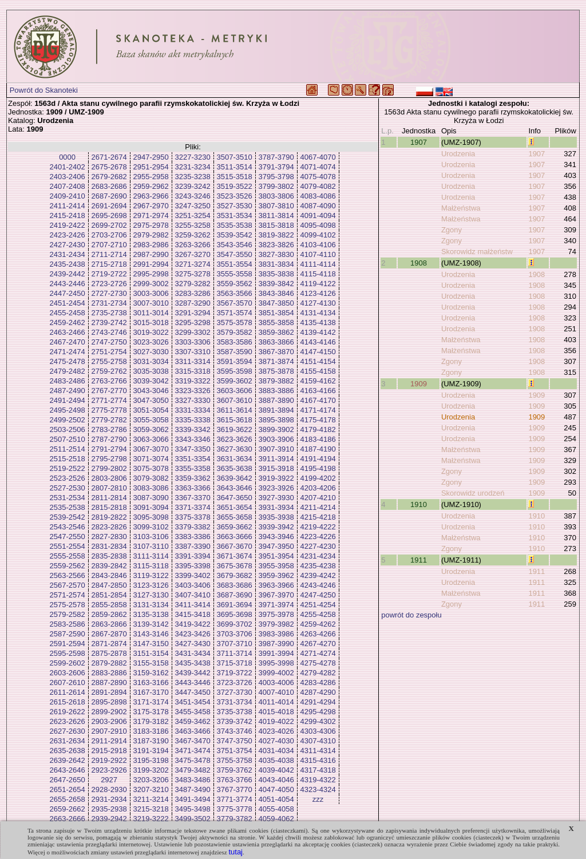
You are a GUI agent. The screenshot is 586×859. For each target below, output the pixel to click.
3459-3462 (193, 721)
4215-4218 (318, 517)
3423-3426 (193, 634)
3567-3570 (234, 303)
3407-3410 (193, 595)
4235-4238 (318, 565)
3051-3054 (151, 410)
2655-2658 (67, 799)
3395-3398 (193, 565)
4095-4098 (318, 225)
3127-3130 (151, 595)
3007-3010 (151, 303)
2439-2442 (67, 274)
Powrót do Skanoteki (44, 90)
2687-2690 (109, 196)
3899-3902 (276, 429)
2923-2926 (109, 770)
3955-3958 (276, 565)
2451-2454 (67, 303)
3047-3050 (151, 400)
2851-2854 (109, 595)
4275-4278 (318, 663)
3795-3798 (276, 176)
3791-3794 (276, 167)
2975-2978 (151, 225)
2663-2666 (67, 818)
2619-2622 (67, 711)
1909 (418, 383)
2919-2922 (109, 760)
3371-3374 (193, 507)
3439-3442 (193, 672)
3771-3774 (234, 799)
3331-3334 (193, 410)
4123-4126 (318, 293)
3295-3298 (193, 322)
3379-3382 (193, 526)
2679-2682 (109, 176)
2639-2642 (67, 760)
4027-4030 (276, 741)
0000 (67, 157)
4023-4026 (276, 731)
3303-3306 (193, 342)
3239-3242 (193, 186)
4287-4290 (318, 692)
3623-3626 (234, 439)
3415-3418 (193, 614)
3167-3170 (151, 692)
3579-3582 (234, 332)
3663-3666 (234, 536)
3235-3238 (193, 176)
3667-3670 (234, 546)
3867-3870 (276, 351)
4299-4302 (318, 721)
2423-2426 (67, 235)
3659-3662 (234, 526)
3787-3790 (276, 157)
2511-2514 (67, 449)
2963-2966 (151, 196)
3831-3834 (276, 264)
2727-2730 (109, 293)
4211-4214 (318, 507)
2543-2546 (67, 526)
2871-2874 (109, 643)
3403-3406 (193, 585)
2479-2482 (67, 371)
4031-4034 (276, 750)
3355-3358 (193, 468)
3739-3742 (234, 721)
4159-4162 (318, 381)
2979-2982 (151, 235)
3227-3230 (193, 157)
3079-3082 (151, 478)
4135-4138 (318, 322)
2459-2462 (67, 322)
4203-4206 (318, 488)
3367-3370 (193, 497)
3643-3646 (234, 488)
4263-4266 (318, 634)
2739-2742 (109, 322)
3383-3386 (193, 536)
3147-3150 (151, 643)
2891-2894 (109, 692)
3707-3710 (234, 643)
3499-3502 (193, 818)
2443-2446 (67, 283)
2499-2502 (67, 419)
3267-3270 (193, 254)
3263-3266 (193, 244)
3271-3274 (193, 264)
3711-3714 (234, 653)
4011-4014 (276, 702)
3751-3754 (234, 750)
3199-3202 (151, 770)
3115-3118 (151, 565)
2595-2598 (67, 653)
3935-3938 (276, 517)
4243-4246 (318, 585)
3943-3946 (276, 536)
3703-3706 (234, 634)
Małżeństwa (461, 208)
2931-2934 (109, 799)
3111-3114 (151, 556)
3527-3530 (234, 205)
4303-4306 (318, 731)
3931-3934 (276, 507)
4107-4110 (318, 254)
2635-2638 (67, 750)
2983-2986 (151, 244)
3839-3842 (276, 283)
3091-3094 (151, 507)
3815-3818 (276, 225)
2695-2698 (109, 215)
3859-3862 (276, 332)
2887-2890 (109, 682)
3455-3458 (193, 711)
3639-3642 (234, 478)
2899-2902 (109, 711)
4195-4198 (318, 468)
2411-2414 (67, 205)
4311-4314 (318, 750)
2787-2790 (109, 439)
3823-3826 (276, 244)
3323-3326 (193, 390)
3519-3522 (234, 186)
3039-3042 (151, 381)
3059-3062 (151, 429)
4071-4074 (318, 167)
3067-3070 (151, 449)
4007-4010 (276, 692)
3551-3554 (234, 264)
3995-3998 (276, 663)
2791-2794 (109, 449)
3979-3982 (276, 624)
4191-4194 (318, 458)
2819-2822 (109, 517)
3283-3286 (193, 293)
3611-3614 (234, 410)
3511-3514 (234, 167)
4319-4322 (318, 779)
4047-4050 (276, 789)
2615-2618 (67, 702)
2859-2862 (109, 614)
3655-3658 (234, 517)
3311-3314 (193, 361)
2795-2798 (109, 458)
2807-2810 (109, 488)
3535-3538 (234, 225)
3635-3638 (234, 468)
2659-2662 (67, 809)
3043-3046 (151, 390)
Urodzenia (458, 153)
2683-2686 (109, 186)
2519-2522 (67, 468)
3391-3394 (193, 556)
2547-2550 (67, 536)
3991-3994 (276, 653)
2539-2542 (67, 517)
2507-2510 (67, 439)
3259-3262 (193, 235)
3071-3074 (151, 458)
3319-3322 (193, 381)
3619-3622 (234, 429)
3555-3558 (234, 274)
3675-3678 (234, 565)
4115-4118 (318, 274)
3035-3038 (151, 371)
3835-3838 (276, 274)
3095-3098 (151, 517)
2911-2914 (109, 741)
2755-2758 (109, 361)
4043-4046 (276, 779)
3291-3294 (193, 312)
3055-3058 (151, 419)
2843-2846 (109, 575)
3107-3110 (151, 546)
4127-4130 (318, 303)
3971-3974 (276, 604)
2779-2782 (109, 419)
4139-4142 (318, 332)
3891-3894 (276, 410)
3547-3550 (234, 254)
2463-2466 (67, 332)
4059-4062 (276, 818)
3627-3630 (234, 449)
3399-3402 (193, 575)
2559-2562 (67, 565)
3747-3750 (234, 741)
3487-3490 (193, 789)
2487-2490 (67, 390)
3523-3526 (234, 196)
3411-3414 (193, 604)
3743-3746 (234, 731)
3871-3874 (276, 361)
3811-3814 (276, 215)
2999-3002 (151, 283)
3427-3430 (193, 643)
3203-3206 (151, 779)
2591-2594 (67, 643)
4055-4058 (276, 809)
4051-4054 (276, 799)
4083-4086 (318, 196)
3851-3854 (276, 312)
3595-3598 (234, 371)
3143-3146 (151, 634)
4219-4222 (318, 526)
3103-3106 (151, 536)
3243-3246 (193, 196)
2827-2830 (109, 536)
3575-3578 (234, 322)
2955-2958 (151, 176)
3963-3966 (276, 585)
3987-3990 (276, 643)
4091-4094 (318, 215)
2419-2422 (67, 225)
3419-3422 (193, 624)
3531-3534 (234, 215)
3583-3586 (234, 342)
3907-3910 (276, 449)
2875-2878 (109, 653)
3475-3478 (193, 760)
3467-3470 (193, 741)
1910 (418, 504)
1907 (418, 142)
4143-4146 (318, 342)
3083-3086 (151, 488)
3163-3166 (151, 682)
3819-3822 (276, 235)
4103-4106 (318, 244)
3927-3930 (276, 497)
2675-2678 (109, 167)
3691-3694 (234, 604)
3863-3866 (276, 342)
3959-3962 (276, 575)
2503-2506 (67, 429)
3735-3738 (234, 711)
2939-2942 (109, 818)
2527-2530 (67, 488)
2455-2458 (67, 312)
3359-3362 (193, 478)
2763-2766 (109, 381)
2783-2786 (109, 429)
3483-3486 (193, 779)
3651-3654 (234, 507)
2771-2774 (109, 400)
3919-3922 (276, 478)
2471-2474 (67, 351)
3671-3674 (234, 556)
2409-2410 (67, 196)
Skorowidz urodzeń (473, 493)
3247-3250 (193, 205)
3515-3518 (234, 176)
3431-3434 (193, 653)
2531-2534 (67, 497)
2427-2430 (67, 244)
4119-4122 (318, 283)
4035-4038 (276, 760)
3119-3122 (151, 575)
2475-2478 (67, 361)
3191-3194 (151, 750)
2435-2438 (67, 264)
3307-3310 (193, 351)
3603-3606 (234, 390)
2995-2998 (151, 274)
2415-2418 (67, 215)
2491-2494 (67, 400)
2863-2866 (109, 624)
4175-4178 (318, 419)
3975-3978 (276, 614)
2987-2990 (151, 254)
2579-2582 (67, 614)
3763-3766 (234, 779)
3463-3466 (193, 731)
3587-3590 (234, 351)
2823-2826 (109, 526)
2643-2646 (67, 770)
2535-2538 (67, 507)
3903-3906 (276, 439)
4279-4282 (318, 672)
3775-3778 (234, 809)
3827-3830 (276, 254)
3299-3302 (193, 332)
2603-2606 (67, 672)
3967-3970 (276, 595)
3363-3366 (193, 488)
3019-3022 (151, 332)
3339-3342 (193, 429)
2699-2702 (109, 225)
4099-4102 (318, 235)
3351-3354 (193, 458)
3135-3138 (151, 614)
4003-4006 (276, 682)
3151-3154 (151, 653)
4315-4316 (318, 760)
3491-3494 (193, 799)
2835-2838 (109, 556)
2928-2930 (109, 789)
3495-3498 (193, 809)
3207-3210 (151, 789)
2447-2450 (67, 293)
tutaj (235, 852)
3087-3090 (151, 497)
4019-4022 (276, 721)
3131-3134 (151, 604)
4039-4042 (276, 770)
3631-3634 (234, 458)
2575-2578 (67, 604)
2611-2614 (67, 692)
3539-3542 (234, 235)
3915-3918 (276, 468)
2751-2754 (109, 351)
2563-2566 (67, 575)
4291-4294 (318, 702)
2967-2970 (151, 205)
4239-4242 (318, 575)
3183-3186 (151, 731)
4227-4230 (318, 546)
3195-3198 (151, 760)
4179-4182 (318, 429)
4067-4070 (318, 157)
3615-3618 (234, 419)
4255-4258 (318, 614)
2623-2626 (67, 721)
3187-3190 (151, 741)
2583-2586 (67, 624)
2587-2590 (67, 634)
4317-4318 (318, 770)
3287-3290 (193, 303)
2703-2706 (109, 235)
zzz (318, 799)
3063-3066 (151, 439)
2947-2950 (151, 157)
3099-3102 (151, 526)
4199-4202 (318, 478)
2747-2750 (109, 342)
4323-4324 (318, 789)
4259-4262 (318, 624)
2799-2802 (109, 468)
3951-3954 (276, 556)
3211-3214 (151, 799)
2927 (109, 779)
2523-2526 (67, 478)
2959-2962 (151, 186)
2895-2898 (109, 702)
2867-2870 (109, 634)
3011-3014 (151, 312)
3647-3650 (234, 497)
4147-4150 (318, 351)
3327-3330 (193, 400)
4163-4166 (318, 390)
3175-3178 (151, 711)
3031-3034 (151, 361)
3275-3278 (193, 274)
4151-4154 (318, 361)
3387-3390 (193, 546)
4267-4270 (318, 643)
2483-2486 (67, 381)
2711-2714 (109, 254)
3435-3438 (193, 663)
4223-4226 (318, 536)
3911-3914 (276, 458)
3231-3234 (193, 167)
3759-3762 (234, 770)
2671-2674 (109, 157)
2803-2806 (109, 478)
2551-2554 (67, 546)
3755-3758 (234, 760)
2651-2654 (67, 789)
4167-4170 (318, 400)
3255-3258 (193, 225)
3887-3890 (276, 400)
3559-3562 (234, 283)
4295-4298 (318, 711)
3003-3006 (151, 293)
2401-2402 (67, 167)
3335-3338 (193, 419)
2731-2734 (109, 303)
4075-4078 (318, 176)
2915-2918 (109, 750)
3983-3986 (276, 634)
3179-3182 (151, 721)
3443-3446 (193, 682)
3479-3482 (193, 770)
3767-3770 (234, 789)
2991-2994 (151, 264)
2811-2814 (109, 497)
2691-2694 (109, 205)
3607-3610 (234, 400)
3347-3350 (193, 449)
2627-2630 (67, 731)
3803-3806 (276, 196)
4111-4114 (318, 264)
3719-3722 (234, 672)
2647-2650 (67, 779)
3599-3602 (234, 381)
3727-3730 (234, 692)
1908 (418, 263)
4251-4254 (318, 604)
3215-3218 (151, 809)
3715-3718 (234, 663)
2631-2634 (67, 741)
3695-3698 (234, 614)
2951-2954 (151, 167)
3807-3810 (276, 205)
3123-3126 (151, 585)
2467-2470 (67, 342)
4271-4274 (318, 653)
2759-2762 (109, 371)
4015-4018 (276, 711)
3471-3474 (193, 750)
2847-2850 (109, 585)
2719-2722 (109, 274)
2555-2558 (67, 556)
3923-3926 (276, 488)
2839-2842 (109, 565)
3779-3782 (234, 818)
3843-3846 (276, 293)
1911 (418, 560)
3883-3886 (276, 390)
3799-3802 (276, 186)
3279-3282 (193, 283)
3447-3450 (193, 692)
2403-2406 (67, 176)
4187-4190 (318, 449)
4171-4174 (318, 410)
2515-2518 (67, 458)
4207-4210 (318, 497)
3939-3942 (276, 526)
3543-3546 (234, 244)
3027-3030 (151, 351)
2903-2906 (109, 721)
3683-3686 (234, 585)
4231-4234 (318, 556)
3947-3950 (276, 546)
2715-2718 (109, 264)
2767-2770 (109, 390)
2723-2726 (109, 283)
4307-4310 (318, 741)
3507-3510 (234, 157)
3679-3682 (234, 575)
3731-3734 (234, 702)
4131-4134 (318, 312)
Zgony (451, 229)
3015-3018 (151, 322)
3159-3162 (151, 672)
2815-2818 (109, 507)
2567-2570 (67, 585)
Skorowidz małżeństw (477, 251)
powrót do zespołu (411, 615)
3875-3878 (276, 371)
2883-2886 (109, 672)
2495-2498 (67, 410)
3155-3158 (151, 663)
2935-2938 (109, 809)
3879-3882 (276, 381)
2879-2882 (109, 663)
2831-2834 (109, 546)
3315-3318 (193, 371)
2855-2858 (109, 604)
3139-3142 (151, 624)
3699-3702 (234, 624)
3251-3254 (193, 215)
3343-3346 (193, 439)
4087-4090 (318, 205)
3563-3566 (234, 293)
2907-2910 (109, 731)
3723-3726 (234, 682)
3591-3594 (234, 361)
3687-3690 (234, 595)
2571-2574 (67, 595)
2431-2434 (67, 254)
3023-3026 (151, 342)
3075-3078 (151, 468)
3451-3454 (193, 702)
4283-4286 (318, 682)
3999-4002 (276, 672)
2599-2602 (67, 663)
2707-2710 (109, 244)
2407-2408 (67, 186)
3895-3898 (276, 419)
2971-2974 (151, 215)
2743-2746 (109, 332)
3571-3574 (234, 312)
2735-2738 (109, 312)
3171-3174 (151, 702)
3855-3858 (276, 322)
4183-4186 (318, 439)
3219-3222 (151, 818)
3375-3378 (193, 517)
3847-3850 (276, 303)
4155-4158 (318, 371)
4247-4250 (318, 595)
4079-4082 (318, 186)
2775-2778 (109, 410)
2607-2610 (67, 682)
